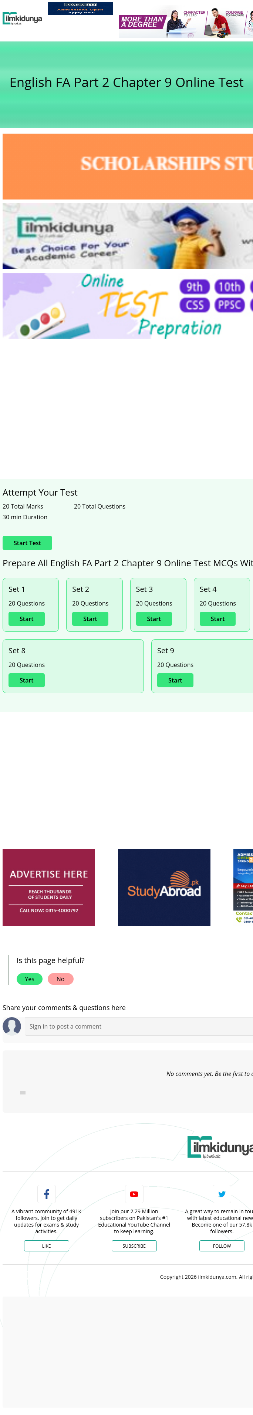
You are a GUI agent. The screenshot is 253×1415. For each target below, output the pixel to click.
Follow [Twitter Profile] (222, 1246)
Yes (29, 979)
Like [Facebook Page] (46, 1246)
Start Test (27, 543)
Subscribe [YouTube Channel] (134, 1246)
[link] (80, 8)
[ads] (49, 887)
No (61, 979)
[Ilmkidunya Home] (22, 18)
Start (27, 619)
